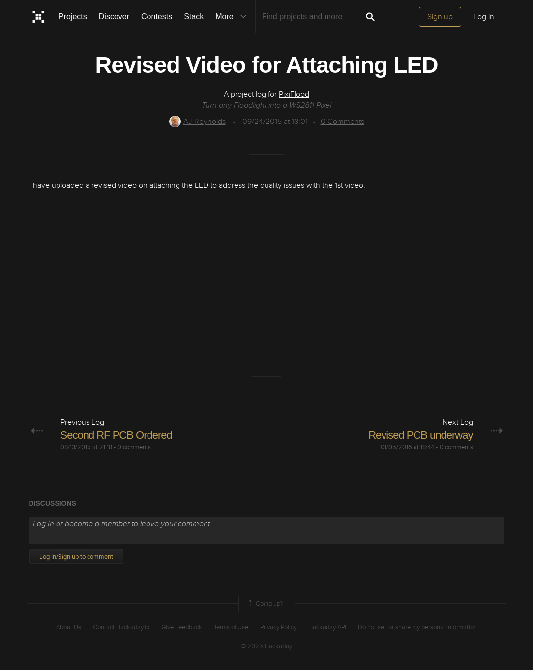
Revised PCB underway (420, 435)
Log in (484, 17)
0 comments (134, 447)
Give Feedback (181, 627)
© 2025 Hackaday (266, 646)
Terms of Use (231, 627)
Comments (342, 121)
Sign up (440, 17)
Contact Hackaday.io (121, 627)
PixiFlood (294, 94)
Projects (73, 16)
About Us (68, 627)
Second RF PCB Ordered (116, 435)
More (233, 17)
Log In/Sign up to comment (76, 557)
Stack (194, 16)
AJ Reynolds (197, 121)
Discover (114, 16)
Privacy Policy (278, 627)
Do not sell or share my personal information (417, 627)
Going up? (264, 604)
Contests (156, 16)
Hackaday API (327, 627)
